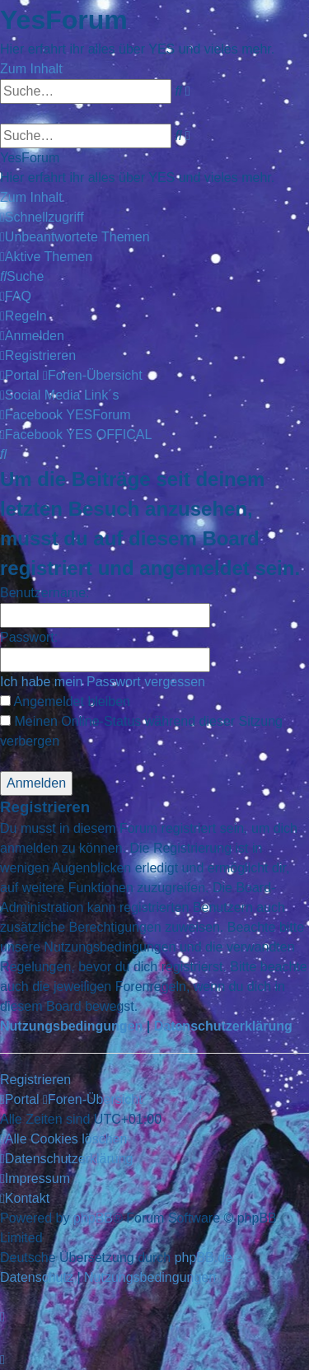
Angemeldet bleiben (65, 701)
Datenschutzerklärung (223, 1026)
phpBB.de (203, 1258)
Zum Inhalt (31, 69)
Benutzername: (45, 593)
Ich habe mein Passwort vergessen (102, 682)
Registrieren (35, 1080)
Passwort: (29, 637)
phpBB (93, 1218)
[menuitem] (75, 237)
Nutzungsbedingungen (71, 1026)
